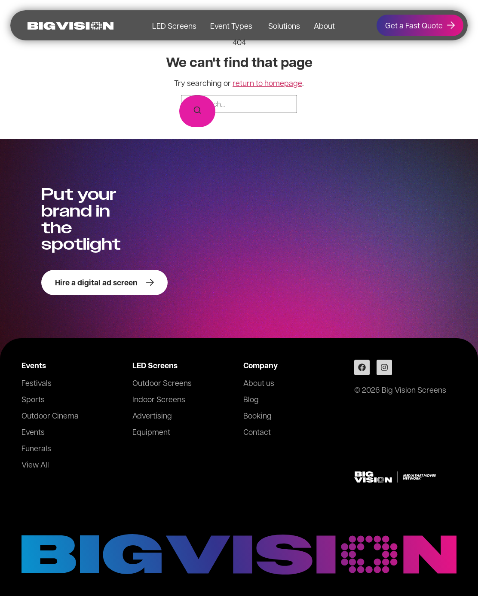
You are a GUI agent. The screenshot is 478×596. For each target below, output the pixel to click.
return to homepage (267, 83)
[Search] (197, 111)
